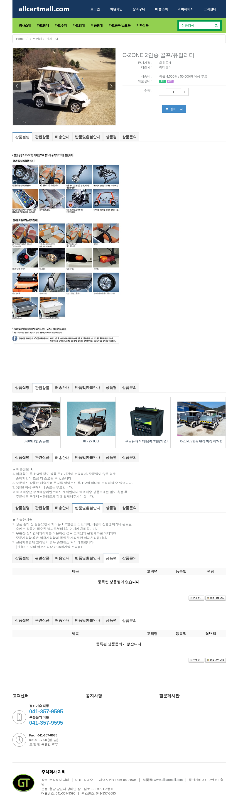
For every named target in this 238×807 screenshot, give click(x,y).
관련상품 (42, 137)
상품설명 (22, 137)
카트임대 (79, 25)
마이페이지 (186, 9)
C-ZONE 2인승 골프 (36, 441)
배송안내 (62, 137)
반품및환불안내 (87, 137)
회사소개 (25, 25)
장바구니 (138, 9)
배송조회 (161, 9)
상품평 (111, 137)
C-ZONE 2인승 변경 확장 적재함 (201, 441)
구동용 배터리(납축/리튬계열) (146, 441)
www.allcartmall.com (168, 780)
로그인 (95, 9)
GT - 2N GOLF (91, 441)
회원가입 (116, 9)
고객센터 (210, 9)
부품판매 (97, 25)
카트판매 (43, 25)
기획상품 (142, 25)
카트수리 (61, 25)
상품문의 (129, 137)
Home (20, 39)
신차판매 (52, 39)
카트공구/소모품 (119, 25)
